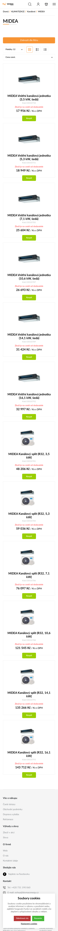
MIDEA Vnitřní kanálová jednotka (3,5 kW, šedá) (29, 98)
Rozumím (38, 918)
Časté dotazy (9, 807)
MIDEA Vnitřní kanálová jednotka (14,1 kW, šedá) (29, 337)
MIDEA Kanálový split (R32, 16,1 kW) (29, 756)
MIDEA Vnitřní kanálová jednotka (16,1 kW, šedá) (29, 397)
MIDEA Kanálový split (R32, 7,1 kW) (29, 577)
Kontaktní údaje (10, 863)
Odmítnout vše (22, 918)
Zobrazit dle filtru (29, 40)
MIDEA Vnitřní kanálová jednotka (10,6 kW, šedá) (29, 278)
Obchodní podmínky (12, 812)
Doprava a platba (11, 817)
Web (5, 853)
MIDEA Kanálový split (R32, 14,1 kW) (29, 696)
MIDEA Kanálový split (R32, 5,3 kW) (29, 517)
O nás (6, 858)
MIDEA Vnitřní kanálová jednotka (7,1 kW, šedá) (29, 218)
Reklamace (8, 822)
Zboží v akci (9, 835)
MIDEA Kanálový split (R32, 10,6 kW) (29, 636)
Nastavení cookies (29, 924)
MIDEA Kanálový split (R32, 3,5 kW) (29, 457)
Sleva (5, 840)
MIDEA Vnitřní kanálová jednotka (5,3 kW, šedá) (29, 158)
